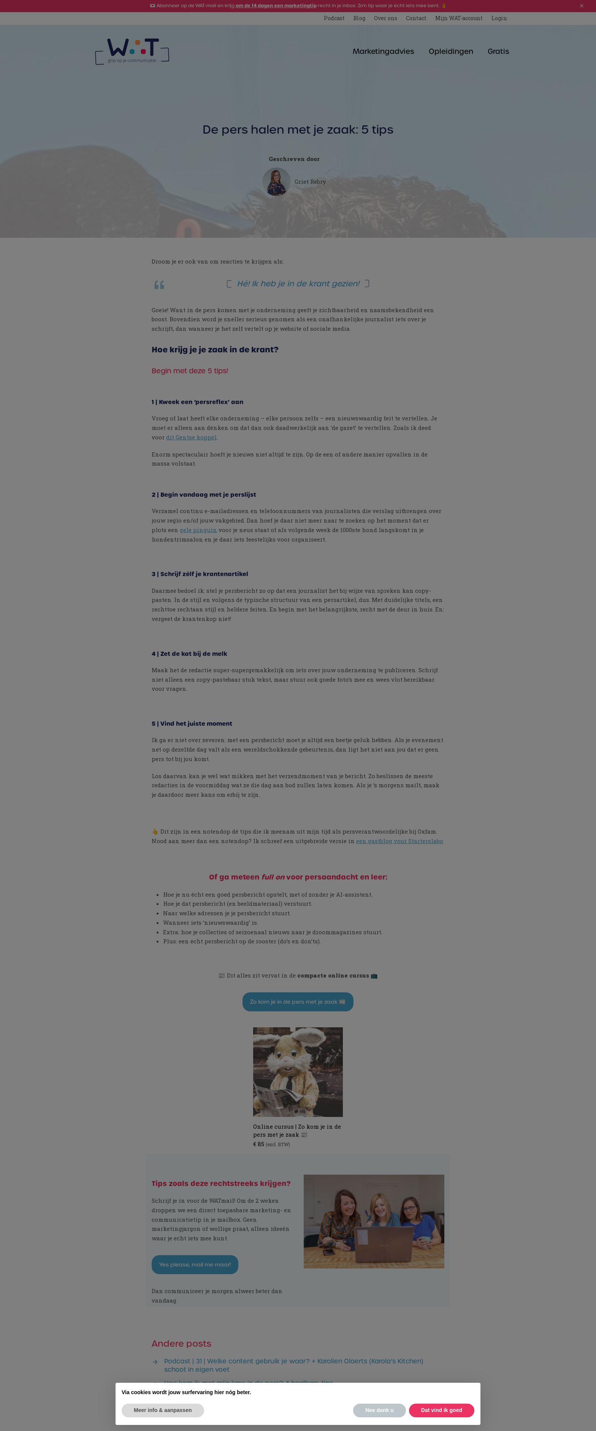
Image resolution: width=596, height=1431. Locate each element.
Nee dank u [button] (379, 1410)
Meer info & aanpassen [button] (163, 1410)
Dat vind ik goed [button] (441, 1410)
